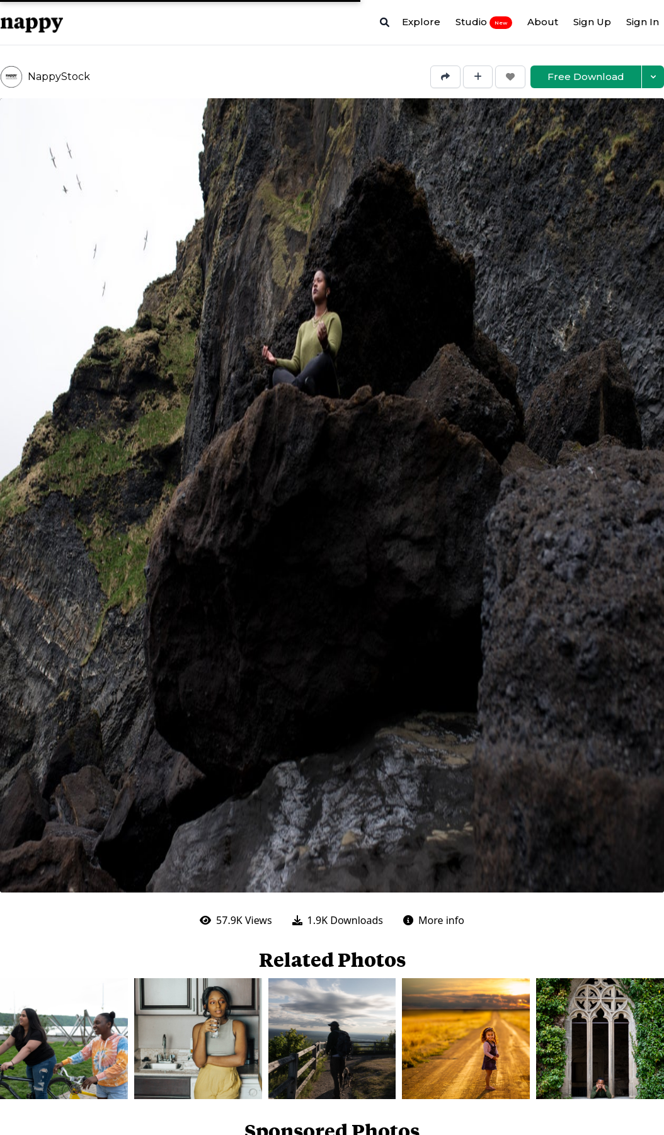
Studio (483, 22)
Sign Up (592, 22)
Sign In (642, 22)
